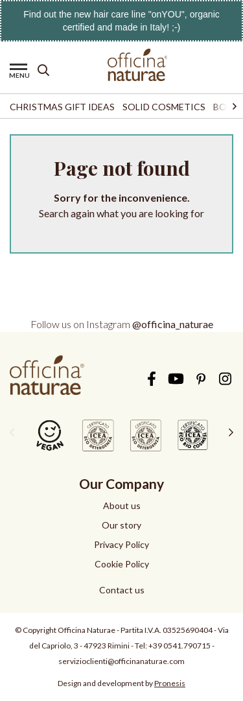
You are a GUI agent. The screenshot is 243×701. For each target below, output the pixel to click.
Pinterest (200, 379)
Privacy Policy (121, 544)
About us (122, 505)
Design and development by (121, 683)
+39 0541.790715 (179, 645)
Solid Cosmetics (163, 106)
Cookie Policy (122, 563)
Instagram (225, 379)
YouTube (176, 379)
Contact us (122, 589)
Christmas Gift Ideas (62, 106)
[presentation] (12, 431)
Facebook (151, 379)
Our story (121, 524)
